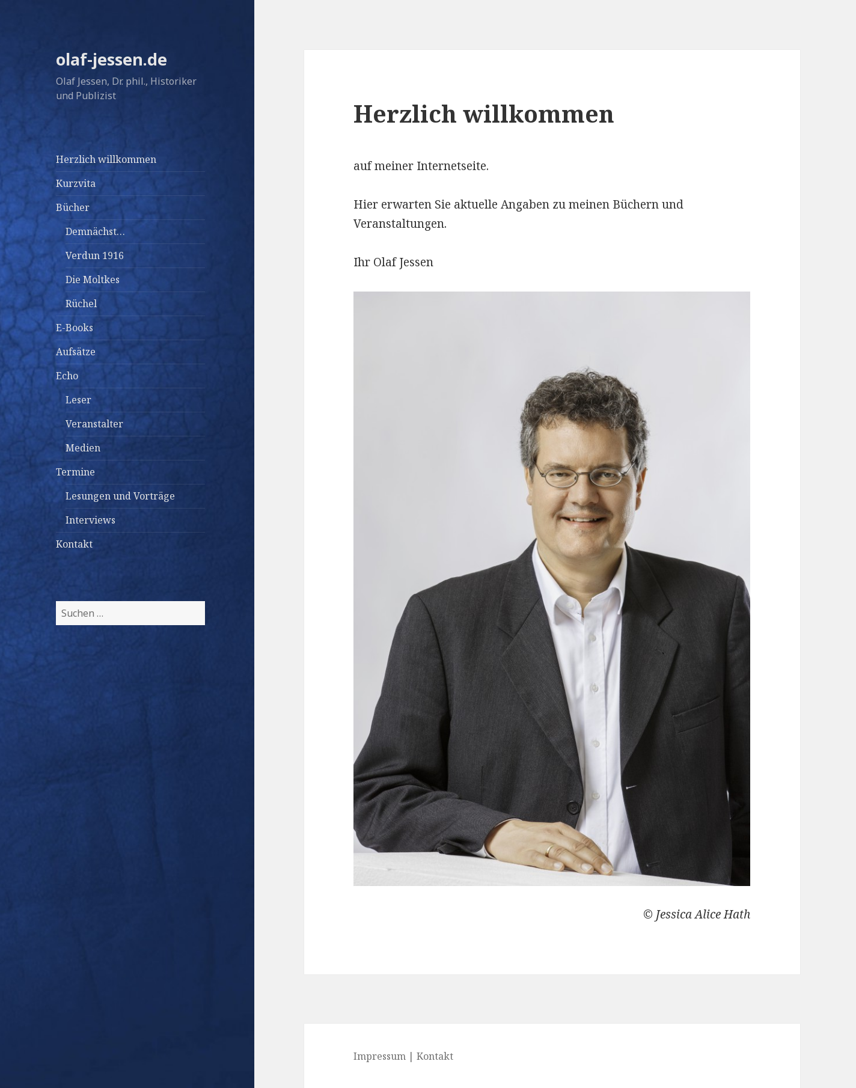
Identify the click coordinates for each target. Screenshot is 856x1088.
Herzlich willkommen (106, 159)
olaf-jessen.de (111, 59)
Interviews (90, 520)
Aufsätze (76, 351)
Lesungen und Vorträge (120, 496)
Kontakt (74, 544)
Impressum (379, 1056)
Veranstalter (94, 423)
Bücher (73, 207)
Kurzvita (76, 183)
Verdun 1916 (95, 255)
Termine (75, 471)
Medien (83, 447)
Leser (78, 399)
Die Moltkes (93, 279)
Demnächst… (95, 231)
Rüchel (81, 303)
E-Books (74, 327)
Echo (67, 375)
